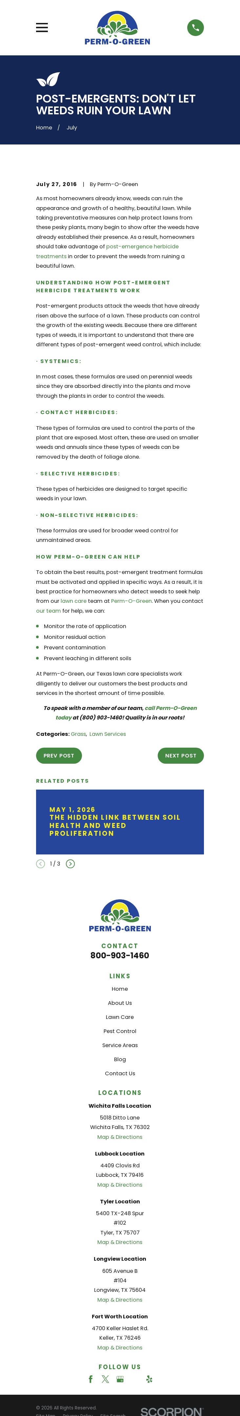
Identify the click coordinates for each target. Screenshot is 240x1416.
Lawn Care (120, 1017)
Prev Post (59, 755)
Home (120, 989)
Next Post (180, 755)
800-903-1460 (119, 955)
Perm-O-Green (131, 601)
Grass (78, 734)
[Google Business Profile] (120, 1379)
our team (48, 611)
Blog (120, 1059)
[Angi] (134, 1379)
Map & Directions (119, 1137)
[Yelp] (149, 1379)
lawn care (74, 601)
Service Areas (120, 1045)
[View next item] (70, 863)
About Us (120, 1003)
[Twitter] (105, 1379)
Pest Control (120, 1031)
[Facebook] (90, 1379)
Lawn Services (108, 734)
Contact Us (120, 1073)
